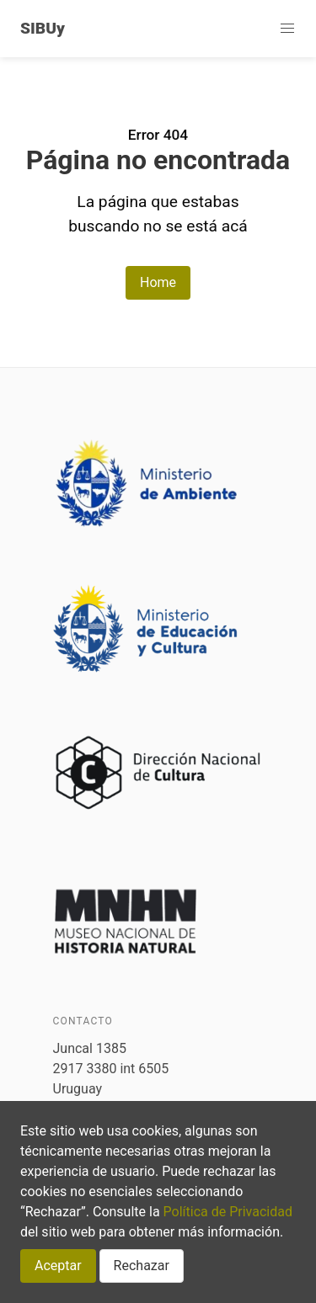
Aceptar (58, 1266)
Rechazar (141, 1266)
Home (158, 282)
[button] (287, 28)
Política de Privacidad (227, 1212)
